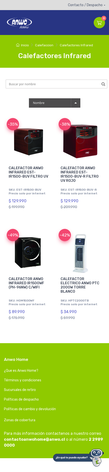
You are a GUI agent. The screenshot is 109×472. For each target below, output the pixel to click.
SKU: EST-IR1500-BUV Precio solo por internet (27, 191)
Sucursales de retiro (20, 390)
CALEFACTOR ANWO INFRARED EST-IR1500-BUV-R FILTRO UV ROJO (80, 174)
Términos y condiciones (22, 380)
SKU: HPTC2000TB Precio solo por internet (79, 302)
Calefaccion (44, 45)
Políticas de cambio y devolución (30, 409)
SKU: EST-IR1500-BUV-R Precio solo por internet (79, 191)
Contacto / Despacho (85, 5)
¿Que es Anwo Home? (21, 371)
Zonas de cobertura (19, 420)
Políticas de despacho (21, 399)
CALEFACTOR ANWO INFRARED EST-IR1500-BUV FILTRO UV (28, 172)
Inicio (22, 45)
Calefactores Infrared (76, 45)
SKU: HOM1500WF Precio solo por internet (27, 302)
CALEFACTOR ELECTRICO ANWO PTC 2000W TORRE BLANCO (80, 285)
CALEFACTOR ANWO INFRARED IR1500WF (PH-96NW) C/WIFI (26, 283)
